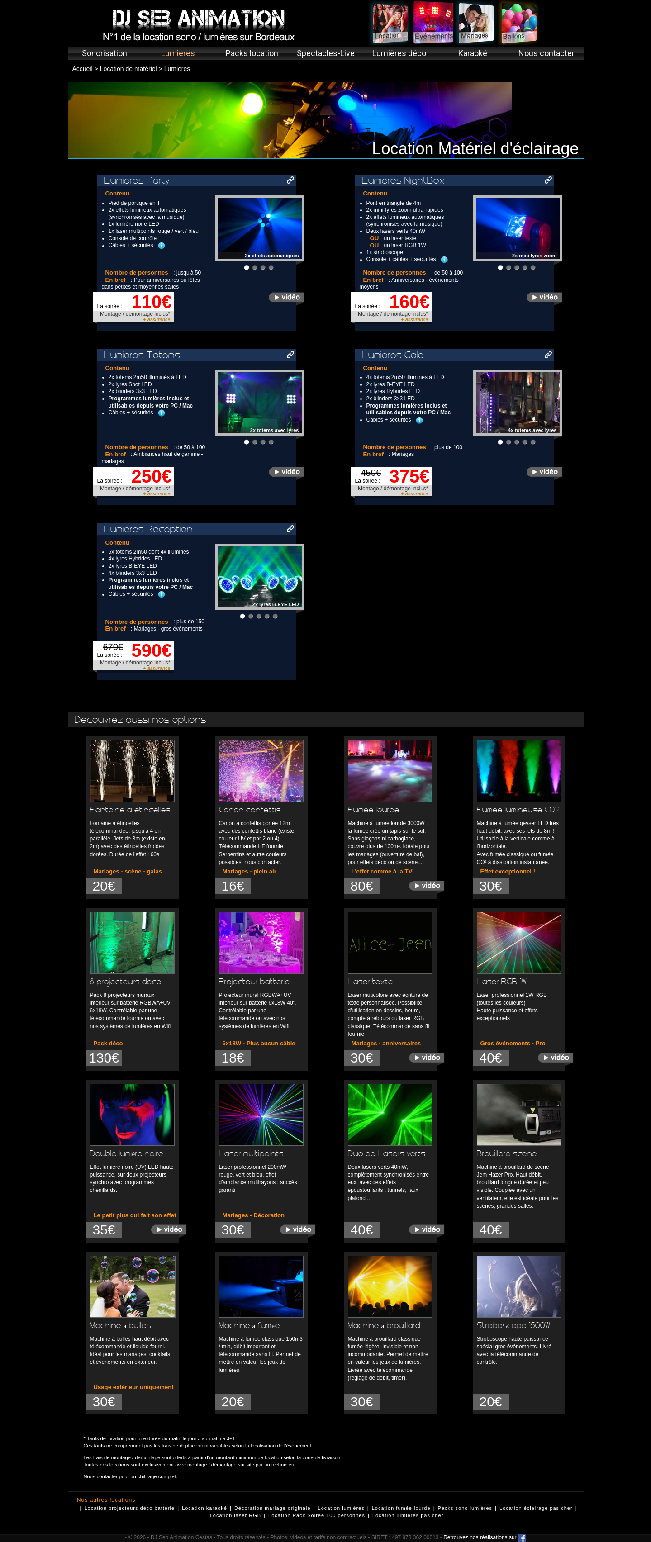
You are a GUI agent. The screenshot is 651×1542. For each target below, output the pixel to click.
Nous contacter (546, 53)
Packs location (252, 53)
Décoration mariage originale (272, 1508)
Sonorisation (104, 53)
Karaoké (472, 53)
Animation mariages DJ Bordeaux (476, 22)
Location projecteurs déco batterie (129, 1508)
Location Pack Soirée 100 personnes (316, 1515)
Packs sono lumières (465, 1508)
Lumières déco (399, 53)
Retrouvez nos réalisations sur (484, 1537)
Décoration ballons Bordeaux (519, 22)
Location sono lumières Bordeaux (390, 22)
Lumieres (178, 53)
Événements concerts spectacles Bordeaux (433, 22)
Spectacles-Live (326, 53)
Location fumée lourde (401, 1508)
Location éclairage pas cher (536, 1508)
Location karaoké (204, 1508)
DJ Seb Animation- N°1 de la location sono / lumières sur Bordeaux (197, 25)
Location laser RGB (235, 1515)
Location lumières (341, 1508)
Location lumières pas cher (407, 1515)
